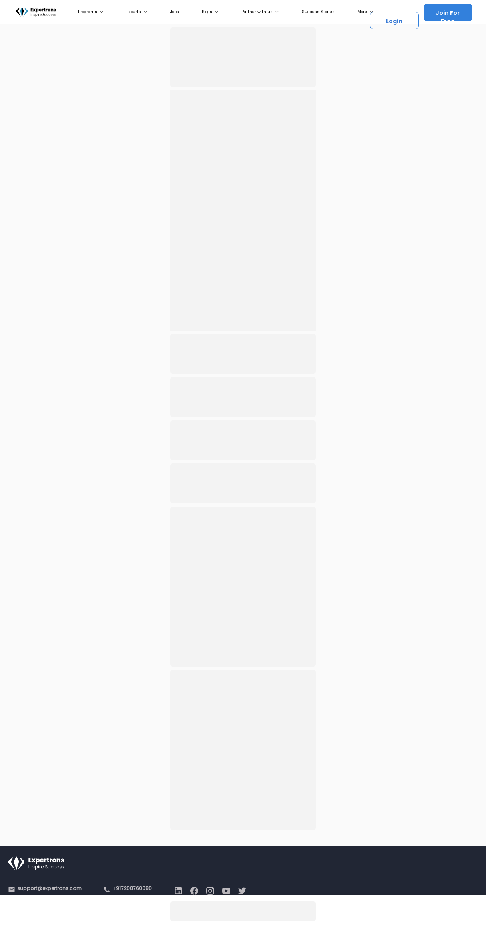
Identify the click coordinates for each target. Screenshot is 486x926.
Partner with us (260, 12)
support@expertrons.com (49, 888)
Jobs (174, 11)
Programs (91, 12)
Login (394, 21)
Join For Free (448, 15)
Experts (137, 12)
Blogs (210, 12)
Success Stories (318, 11)
